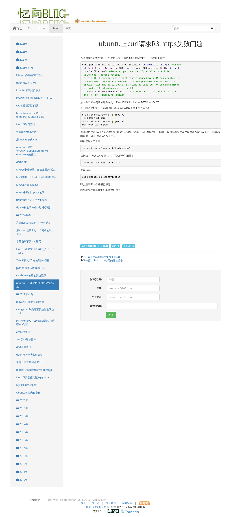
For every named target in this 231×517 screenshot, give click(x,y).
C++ (30, 28)
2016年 (22, 432)
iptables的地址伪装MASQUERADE (35, 98)
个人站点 (96, 297)
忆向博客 (65, 14)
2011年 (22, 471)
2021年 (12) (24, 294)
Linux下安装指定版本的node (32, 377)
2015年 (22, 440)
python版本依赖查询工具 (30, 268)
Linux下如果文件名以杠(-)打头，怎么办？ (35, 250)
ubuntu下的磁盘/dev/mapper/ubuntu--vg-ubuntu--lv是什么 (32, 150)
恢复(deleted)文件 (26, 132)
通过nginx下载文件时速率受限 (33, 222)
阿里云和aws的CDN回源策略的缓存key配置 (35, 322)
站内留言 (127, 503)
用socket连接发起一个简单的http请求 (35, 232)
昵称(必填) (96, 279)
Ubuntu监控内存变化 (28, 392)
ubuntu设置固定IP (26, 82)
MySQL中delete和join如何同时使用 (36, 177)
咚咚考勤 (53, 499)
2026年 (22, 43)
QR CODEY (84, 499)
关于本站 (111, 503)
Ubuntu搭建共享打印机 (29, 75)
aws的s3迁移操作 (26, 339)
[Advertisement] (150, 218)
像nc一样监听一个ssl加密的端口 (34, 207)
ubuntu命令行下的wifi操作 (31, 200)
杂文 (68, 28)
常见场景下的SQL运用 (28, 241)
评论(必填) (96, 305)
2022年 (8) (23, 215)
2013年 (22, 456)
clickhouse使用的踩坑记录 (31, 275)
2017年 (22, 424)
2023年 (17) (24, 67)
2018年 (22, 416)
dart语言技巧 (23, 162)
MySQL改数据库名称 (28, 184)
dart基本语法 (23, 347)
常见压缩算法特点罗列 (29, 362)
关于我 (96, 503)
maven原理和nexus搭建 (30, 302)
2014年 (22, 448)
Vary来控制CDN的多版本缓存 (32, 260)
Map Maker (99, 499)
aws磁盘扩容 (23, 332)
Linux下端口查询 (25, 124)
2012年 (22, 463)
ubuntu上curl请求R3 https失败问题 (35, 284)
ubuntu (56, 28)
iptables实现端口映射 (28, 90)
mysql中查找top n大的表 (30, 192)
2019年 (22, 408)
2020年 (22, 400)
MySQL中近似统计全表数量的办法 (35, 169)
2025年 (22, 51)
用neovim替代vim (26, 139)
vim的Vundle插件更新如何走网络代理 (35, 311)
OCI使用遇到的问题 (27, 105)
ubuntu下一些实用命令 (29, 354)
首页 (18, 28)
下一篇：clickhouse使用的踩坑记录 (103, 260)
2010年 (22, 479)
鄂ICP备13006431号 (97, 507)
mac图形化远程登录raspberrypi (34, 369)
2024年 (22, 59)
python (42, 28)
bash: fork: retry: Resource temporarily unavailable (31, 114)
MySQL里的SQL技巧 (27, 385)
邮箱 (99, 288)
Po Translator (68, 499)
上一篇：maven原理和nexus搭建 (102, 256)
